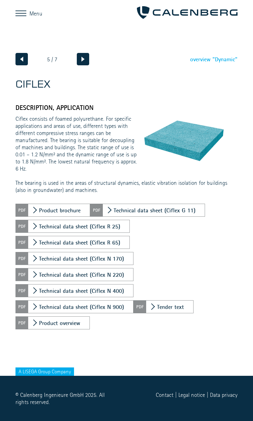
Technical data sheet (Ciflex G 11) (154, 210)
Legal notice (191, 394)
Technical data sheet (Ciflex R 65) (79, 242)
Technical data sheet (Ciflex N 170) (81, 258)
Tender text (170, 306)
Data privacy (224, 394)
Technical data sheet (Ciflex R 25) (79, 226)
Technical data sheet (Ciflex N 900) (81, 306)
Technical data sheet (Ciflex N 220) (81, 274)
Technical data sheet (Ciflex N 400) (81, 290)
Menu (22, 13)
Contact (164, 394)
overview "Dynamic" (214, 59)
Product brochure (60, 210)
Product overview (59, 323)
